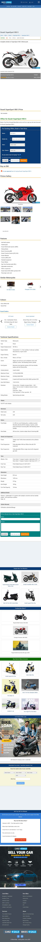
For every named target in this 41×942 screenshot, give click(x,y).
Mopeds (24, 903)
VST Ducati (10, 316)
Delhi (3, 903)
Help (24, 916)
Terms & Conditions (17, 157)
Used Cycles (9, 907)
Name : (4, 133)
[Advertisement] (20, 19)
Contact (24, 918)
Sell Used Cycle (5, 925)
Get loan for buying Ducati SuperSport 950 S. (17, 171)
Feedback (29, 918)
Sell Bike (8, 6)
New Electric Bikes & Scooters (20, 659)
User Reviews (20, 38)
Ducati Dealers (4, 311)
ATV (23, 905)
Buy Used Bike (14, 6)
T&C (23, 922)
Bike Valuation (5, 916)
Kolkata (3, 907)
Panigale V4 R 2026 (30, 289)
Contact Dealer (10, 327)
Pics (10, 38)
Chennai (4, 900)
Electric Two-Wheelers (27, 896)
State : (3, 145)
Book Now (23, 160)
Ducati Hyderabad (30, 316)
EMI (7, 38)
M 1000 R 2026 (11, 290)
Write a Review (37, 77)
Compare (36, 75)
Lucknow (7, 903)
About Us (25, 914)
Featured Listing (5, 920)
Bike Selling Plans (6, 918)
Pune (8, 898)
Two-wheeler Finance (6, 914)
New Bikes (30, 6)
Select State (24, 2)
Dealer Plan (24, 6)
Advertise (28, 916)
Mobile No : (5, 139)
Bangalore (4, 896)
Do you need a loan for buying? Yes (10, 155)
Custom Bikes (25, 907)
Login (31, 2)
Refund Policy (26, 920)
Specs (14, 38)
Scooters (25, 900)
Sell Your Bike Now (20, 840)
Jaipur (9, 905)
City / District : (5, 150)
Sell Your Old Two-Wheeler (20, 811)
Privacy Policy (28, 922)
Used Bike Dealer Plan (6, 922)
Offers (3, 38)
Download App (31, 914)
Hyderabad (10, 896)
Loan (33, 6)
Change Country (26, 925)
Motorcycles (25, 898)
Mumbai (4, 898)
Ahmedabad (4, 905)
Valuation (19, 6)
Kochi (8, 900)
